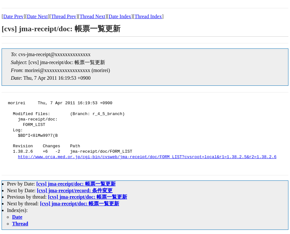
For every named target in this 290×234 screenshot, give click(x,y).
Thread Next (92, 16)
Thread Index (148, 16)
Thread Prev (63, 16)
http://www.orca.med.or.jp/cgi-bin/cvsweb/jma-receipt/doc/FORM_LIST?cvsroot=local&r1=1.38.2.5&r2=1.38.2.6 (147, 157)
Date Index (120, 16)
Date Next (37, 16)
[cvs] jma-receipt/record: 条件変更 (75, 190)
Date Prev (13, 16)
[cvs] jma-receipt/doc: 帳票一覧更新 (76, 183)
